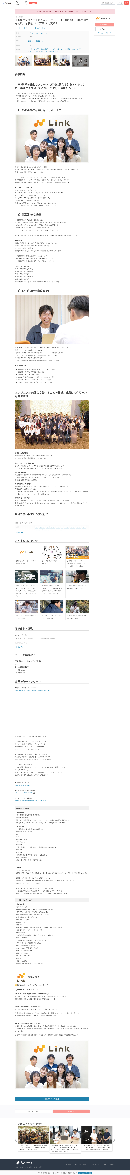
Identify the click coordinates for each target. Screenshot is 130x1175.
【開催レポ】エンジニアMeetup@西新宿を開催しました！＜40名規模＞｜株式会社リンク (76, 563)
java (17, 28)
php (33, 28)
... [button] (53, 28)
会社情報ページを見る (52, 1099)
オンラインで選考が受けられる (49, 51)
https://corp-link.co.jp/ (22, 785)
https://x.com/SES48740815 (24, 793)
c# (22, 28)
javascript (47, 28)
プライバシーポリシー (81, 1165)
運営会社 (112, 1165)
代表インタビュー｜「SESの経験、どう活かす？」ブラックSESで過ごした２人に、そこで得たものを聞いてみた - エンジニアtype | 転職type (26, 591)
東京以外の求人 (76, 49)
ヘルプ (104, 1165)
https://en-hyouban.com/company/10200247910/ (31, 801)
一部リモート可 (34, 49)
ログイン (120, 3)
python (39, 28)
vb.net (27, 28)
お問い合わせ (95, 1165)
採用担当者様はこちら (108, 3)
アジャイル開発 (65, 49)
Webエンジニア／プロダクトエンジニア (39, 33)
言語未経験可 (44, 49)
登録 (126, 3)
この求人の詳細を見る (85, 1173)
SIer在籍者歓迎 (55, 49)
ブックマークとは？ (104, 33)
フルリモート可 (34, 51)
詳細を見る (19, 533)
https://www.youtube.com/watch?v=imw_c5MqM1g (32, 690)
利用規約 (68, 1165)
